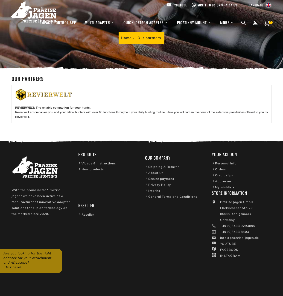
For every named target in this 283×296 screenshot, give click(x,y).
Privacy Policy (159, 185)
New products (93, 170)
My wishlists (224, 188)
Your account (225, 155)
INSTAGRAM (230, 256)
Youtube (180, 5)
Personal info (226, 164)
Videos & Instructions (99, 164)
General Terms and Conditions (172, 197)
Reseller (88, 215)
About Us (155, 173)
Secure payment (161, 179)
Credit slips (224, 176)
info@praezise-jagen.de (239, 238)
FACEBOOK (229, 250)
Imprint (154, 191)
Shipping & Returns (163, 167)
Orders (220, 170)
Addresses (223, 182)
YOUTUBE (228, 244)
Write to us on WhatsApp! (217, 5)
